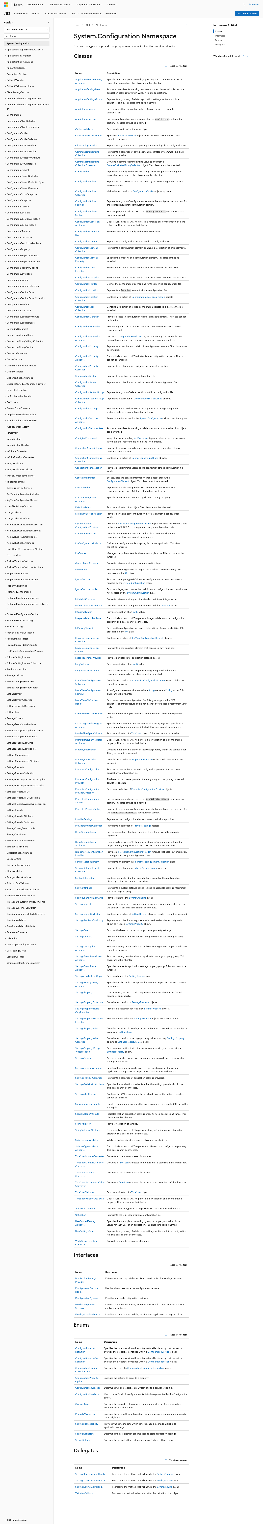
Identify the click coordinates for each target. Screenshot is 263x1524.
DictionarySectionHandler (88, 513)
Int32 (135, 611)
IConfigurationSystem (86, 1298)
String (151, 690)
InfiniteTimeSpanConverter (89, 605)
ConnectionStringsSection (88, 467)
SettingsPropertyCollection (89, 1002)
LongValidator (82, 664)
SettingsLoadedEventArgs (88, 976)
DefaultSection (82, 487)
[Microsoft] (6, 4)
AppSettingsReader (85, 109)
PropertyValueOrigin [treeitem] (17, 585)
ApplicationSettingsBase (87, 89)
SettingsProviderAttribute (88, 1067)
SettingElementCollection (88, 913)
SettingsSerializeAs (84, 1433)
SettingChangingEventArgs (89, 897)
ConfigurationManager (87, 316)
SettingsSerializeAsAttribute (89, 1084)
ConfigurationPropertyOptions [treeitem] (22, 267)
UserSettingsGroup (85, 1231)
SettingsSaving (164, 1486)
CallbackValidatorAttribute (88, 135)
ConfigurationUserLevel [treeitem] (19, 310)
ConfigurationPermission (87, 326)
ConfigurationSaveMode (87, 1387)
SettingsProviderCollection (88, 1077)
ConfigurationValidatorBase (89, 428)
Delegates (220, 44)
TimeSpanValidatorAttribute (89, 1198)
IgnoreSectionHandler (86, 589)
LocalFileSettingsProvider (88, 657)
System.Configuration (151, 418)
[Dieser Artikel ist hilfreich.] (243, 56)
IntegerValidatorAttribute (88, 618)
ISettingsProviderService (87, 1314)
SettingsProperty (134, 923)
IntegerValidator (83, 611)
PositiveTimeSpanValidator (88, 733)
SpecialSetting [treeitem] (14, 858)
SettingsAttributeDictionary (89, 920)
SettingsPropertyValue (86, 1028)
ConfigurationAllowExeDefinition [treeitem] (23, 127)
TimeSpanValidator (84, 1192)
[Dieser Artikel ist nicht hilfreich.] (247, 56)
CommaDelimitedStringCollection (124, 165)
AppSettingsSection (85, 118)
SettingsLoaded (137, 976)
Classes (219, 31)
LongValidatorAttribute (87, 670)
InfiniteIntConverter (85, 599)
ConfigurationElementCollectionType (146, 1368)
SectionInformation (85, 877)
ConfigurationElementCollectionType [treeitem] (25, 182)
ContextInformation (85, 477)
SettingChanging (137, 897)
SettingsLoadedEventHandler (90, 1480)
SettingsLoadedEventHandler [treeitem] (21, 748)
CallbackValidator (84, 129)
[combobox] (26, 29)
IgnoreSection (82, 579)
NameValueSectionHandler (89, 713)
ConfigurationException (87, 277)
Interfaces (220, 35)
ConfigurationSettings (86, 408)
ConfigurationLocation (86, 290)
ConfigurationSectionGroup (89, 392)
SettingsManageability (86, 1423)
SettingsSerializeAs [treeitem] (16, 834)
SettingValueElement (85, 1094)
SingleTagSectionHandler (88, 1103)
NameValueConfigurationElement (149, 680)
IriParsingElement (84, 628)
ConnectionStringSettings (88, 448)
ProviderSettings (83, 819)
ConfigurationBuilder (85, 181)
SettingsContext (83, 936)
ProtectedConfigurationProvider (134, 523)
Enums (218, 40)
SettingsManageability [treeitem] (18, 754)
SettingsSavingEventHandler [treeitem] (21, 828)
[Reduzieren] (48, 22)
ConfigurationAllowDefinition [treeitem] (21, 120)
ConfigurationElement (86, 241)
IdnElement (81, 569)
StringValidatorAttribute (87, 1130)
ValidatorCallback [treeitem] (15, 956)
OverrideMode (82, 1404)
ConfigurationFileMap (86, 283)
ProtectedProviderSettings (88, 809)
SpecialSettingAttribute (87, 1113)
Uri (126, 573)
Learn (77, 24)
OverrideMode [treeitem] (14, 555)
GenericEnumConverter (87, 563)
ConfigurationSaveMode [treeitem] (19, 273)
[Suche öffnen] (244, 5)
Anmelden (254, 4)
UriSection (80, 1214)
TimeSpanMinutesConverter (89, 1156)
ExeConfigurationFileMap (88, 543)
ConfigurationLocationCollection (148, 296)
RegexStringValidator (86, 832)
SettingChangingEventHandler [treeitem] (22, 687)
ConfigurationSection (86, 375)
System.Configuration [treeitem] (18, 43)
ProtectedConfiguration (87, 769)
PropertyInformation (85, 749)
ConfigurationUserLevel (87, 1394)
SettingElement (83, 904)
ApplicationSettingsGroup (88, 99)
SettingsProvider (83, 1058)
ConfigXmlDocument (86, 438)
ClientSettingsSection (86, 145)
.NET (88, 24)
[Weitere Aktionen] (186, 25)
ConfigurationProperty (86, 346)
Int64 (135, 664)
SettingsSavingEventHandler (89, 1486)
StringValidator (83, 1123)
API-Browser (102, 24)
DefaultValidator (83, 507)
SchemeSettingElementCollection (152, 861)
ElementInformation (85, 533)
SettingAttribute (83, 887)
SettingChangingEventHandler (90, 1474)
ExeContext (81, 553)
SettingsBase (81, 930)
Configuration (82, 171)
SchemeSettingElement (87, 861)
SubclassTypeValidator (86, 1139)
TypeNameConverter (85, 1208)
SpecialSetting (82, 1440)
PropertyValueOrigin (85, 1413)
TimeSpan (165, 605)
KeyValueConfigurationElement (147, 638)
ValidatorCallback (84, 1493)
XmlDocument (141, 438)
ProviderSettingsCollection (88, 825)
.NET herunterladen (247, 13)
